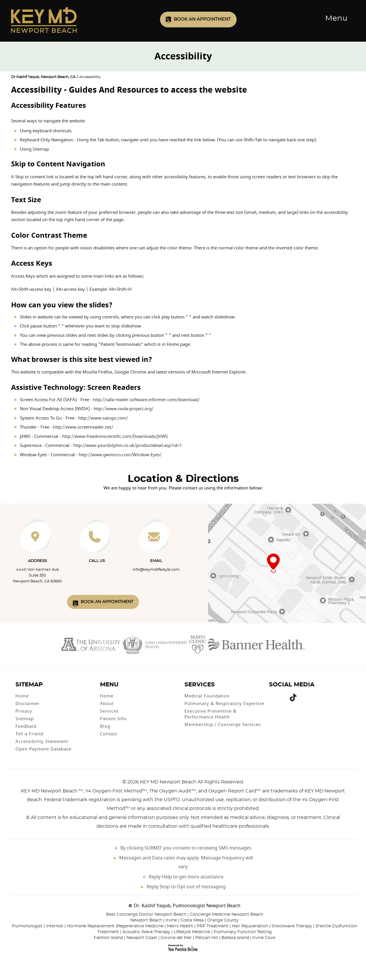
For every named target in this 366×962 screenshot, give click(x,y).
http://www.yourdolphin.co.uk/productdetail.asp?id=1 (127, 445)
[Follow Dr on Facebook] (272, 695)
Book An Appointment (107, 602)
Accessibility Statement (41, 741)
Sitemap (41, 149)
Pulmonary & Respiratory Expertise (224, 703)
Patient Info (113, 719)
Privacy (23, 711)
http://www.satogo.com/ (103, 418)
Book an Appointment (202, 19)
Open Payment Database (43, 749)
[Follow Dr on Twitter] (276, 695)
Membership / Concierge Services (222, 724)
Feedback (26, 726)
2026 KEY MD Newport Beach (161, 782)
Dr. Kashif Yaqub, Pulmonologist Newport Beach (187, 905)
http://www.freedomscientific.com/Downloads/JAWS (115, 436)
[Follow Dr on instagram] (284, 695)
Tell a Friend (29, 734)
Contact (108, 734)
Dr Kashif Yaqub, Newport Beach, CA (43, 77)
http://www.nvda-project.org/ (123, 409)
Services (109, 711)
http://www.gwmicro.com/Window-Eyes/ (120, 455)
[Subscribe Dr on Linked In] (301, 695)
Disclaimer (27, 703)
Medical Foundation (207, 696)
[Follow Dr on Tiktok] (293, 698)
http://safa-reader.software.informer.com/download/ (146, 400)
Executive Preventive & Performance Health (210, 714)
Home (22, 696)
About (107, 703)
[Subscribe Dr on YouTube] (280, 695)
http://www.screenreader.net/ (83, 427)
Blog (105, 726)
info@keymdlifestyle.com (156, 570)
